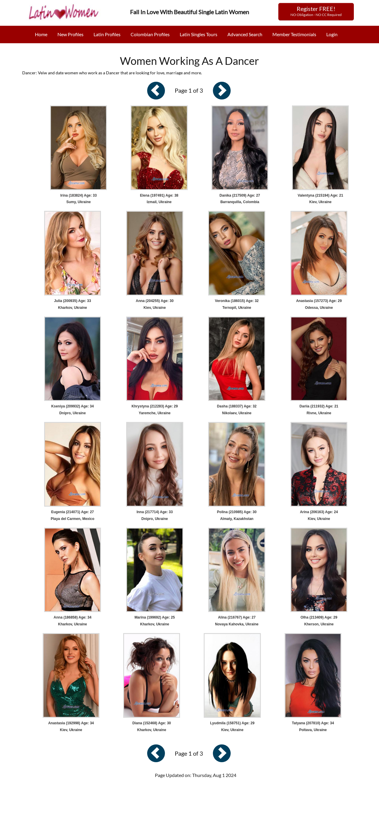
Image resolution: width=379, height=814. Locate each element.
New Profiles (70, 34)
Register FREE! (316, 11)
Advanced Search (244, 34)
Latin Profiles (107, 34)
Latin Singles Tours (198, 34)
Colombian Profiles (150, 34)
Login (332, 34)
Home (41, 34)
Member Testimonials (294, 34)
